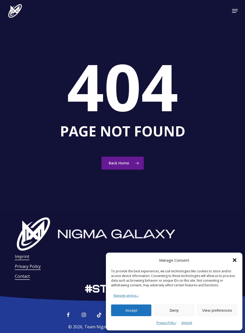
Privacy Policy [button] (28, 266)
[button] (234, 260)
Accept (131, 310)
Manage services (126, 295)
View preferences (217, 310)
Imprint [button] (22, 256)
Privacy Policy (166, 323)
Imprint (186, 323)
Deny (174, 310)
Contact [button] (22, 276)
